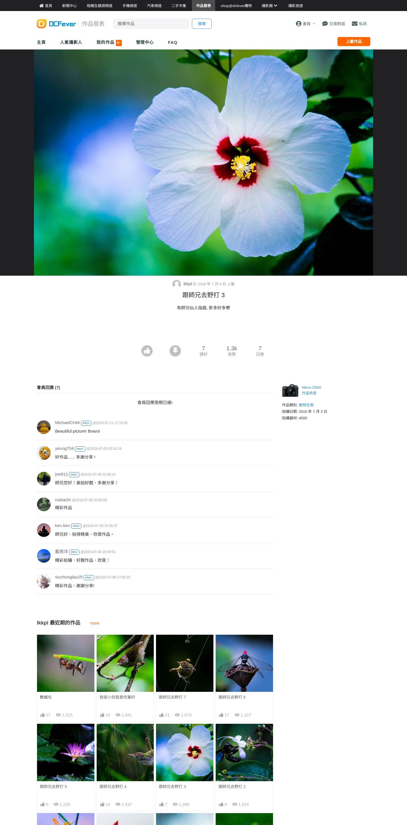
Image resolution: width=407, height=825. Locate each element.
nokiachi (63, 499)
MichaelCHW (67, 422)
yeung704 (64, 448)
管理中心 (145, 42)
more (94, 623)
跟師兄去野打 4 (113, 786)
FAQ (172, 42)
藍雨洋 (61, 551)
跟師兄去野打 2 (232, 786)
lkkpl (182, 283)
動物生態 (306, 405)
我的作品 (109, 43)
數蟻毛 (46, 697)
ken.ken (62, 525)
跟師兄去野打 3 (172, 786)
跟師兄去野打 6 (232, 697)
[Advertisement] (203, 329)
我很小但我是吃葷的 (117, 697)
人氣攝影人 (71, 42)
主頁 (41, 42)
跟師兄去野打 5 (53, 786)
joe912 (61, 474)
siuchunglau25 (69, 577)
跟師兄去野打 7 (172, 697)
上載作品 (354, 41)
